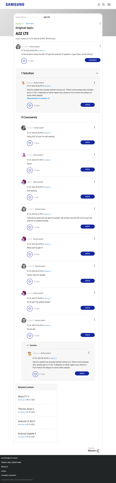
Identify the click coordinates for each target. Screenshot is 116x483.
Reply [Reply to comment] (87, 105)
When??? (23, 396)
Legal (3, 471)
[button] (96, 46)
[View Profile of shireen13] (25, 47)
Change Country (8, 475)
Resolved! (30, 23)
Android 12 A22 (26, 421)
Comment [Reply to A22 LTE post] (93, 60)
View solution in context (37, 98)
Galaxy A (42, 51)
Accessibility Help (9, 458)
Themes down (25, 409)
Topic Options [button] (96, 23)
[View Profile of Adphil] (29, 182)
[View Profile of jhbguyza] (29, 83)
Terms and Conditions (11, 462)
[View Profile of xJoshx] (29, 155)
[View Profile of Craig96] (30, 128)
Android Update (26, 433)
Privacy (4, 467)
